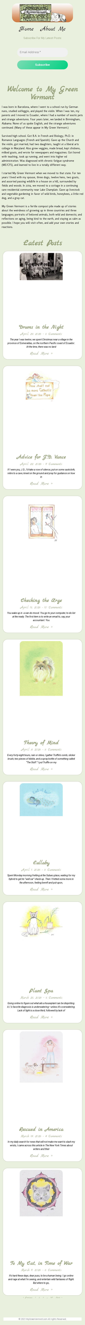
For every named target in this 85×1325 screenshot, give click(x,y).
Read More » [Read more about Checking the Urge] (41, 627)
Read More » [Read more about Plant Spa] (41, 1017)
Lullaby (41, 863)
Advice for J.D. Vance (41, 457)
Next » (59, 1297)
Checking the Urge (41, 600)
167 (52, 1297)
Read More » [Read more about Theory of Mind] (41, 769)
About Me (53, 29)
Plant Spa (41, 991)
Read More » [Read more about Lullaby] (41, 889)
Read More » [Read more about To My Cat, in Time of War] (41, 1289)
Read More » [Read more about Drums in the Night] (41, 353)
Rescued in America (41, 1129)
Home (26, 29)
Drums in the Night (41, 327)
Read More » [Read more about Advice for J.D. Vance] (41, 483)
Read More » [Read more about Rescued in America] (41, 1155)
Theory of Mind (41, 742)
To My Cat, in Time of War (41, 1263)
